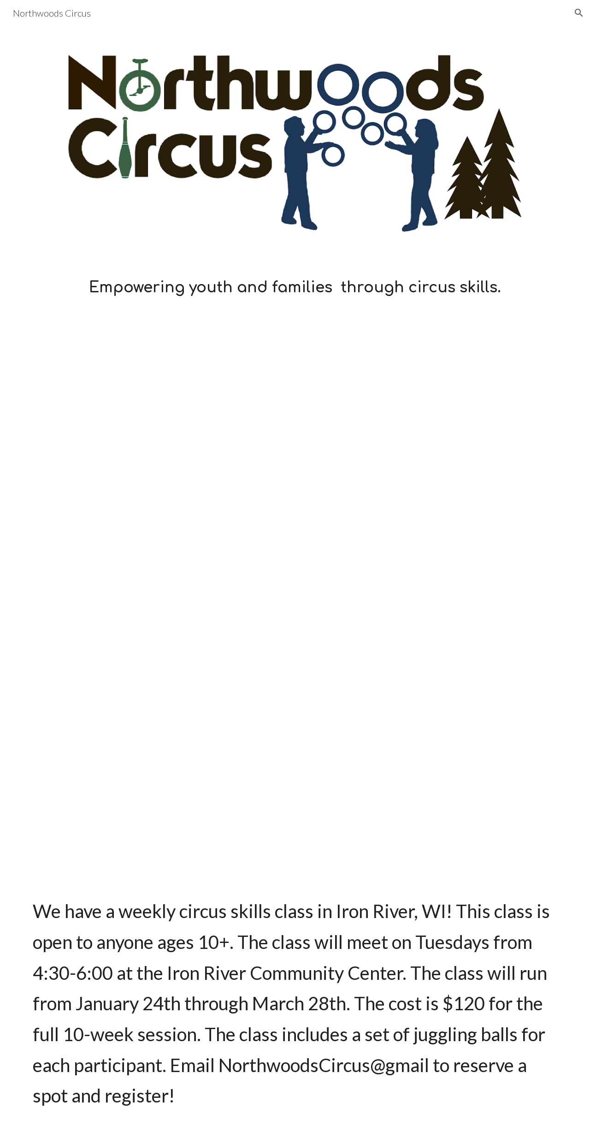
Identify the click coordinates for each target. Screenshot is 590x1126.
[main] (295, 287)
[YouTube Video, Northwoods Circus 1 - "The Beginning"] (295, 457)
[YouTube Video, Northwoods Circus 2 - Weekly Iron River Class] (295, 740)
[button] (579, 13)
